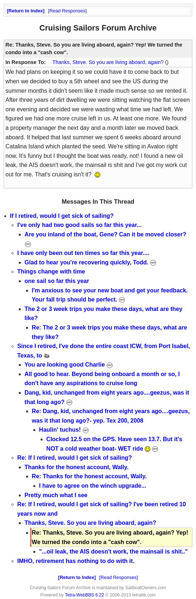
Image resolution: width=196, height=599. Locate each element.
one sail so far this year (57, 281)
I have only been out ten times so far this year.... (83, 253)
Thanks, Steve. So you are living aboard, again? (108, 62)
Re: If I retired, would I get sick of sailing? (74, 458)
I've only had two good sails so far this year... (79, 225)
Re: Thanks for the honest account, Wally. (89, 476)
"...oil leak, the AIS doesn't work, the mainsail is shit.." (113, 551)
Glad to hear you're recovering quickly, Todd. (91, 262)
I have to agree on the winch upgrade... (92, 486)
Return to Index (25, 10)
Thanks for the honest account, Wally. (76, 467)
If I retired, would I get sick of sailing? (62, 216)
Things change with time (51, 271)
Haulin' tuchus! (64, 430)
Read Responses (67, 10)
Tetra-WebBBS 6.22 (84, 595)
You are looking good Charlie (69, 365)
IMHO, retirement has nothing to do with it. (76, 561)
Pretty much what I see (56, 495)
